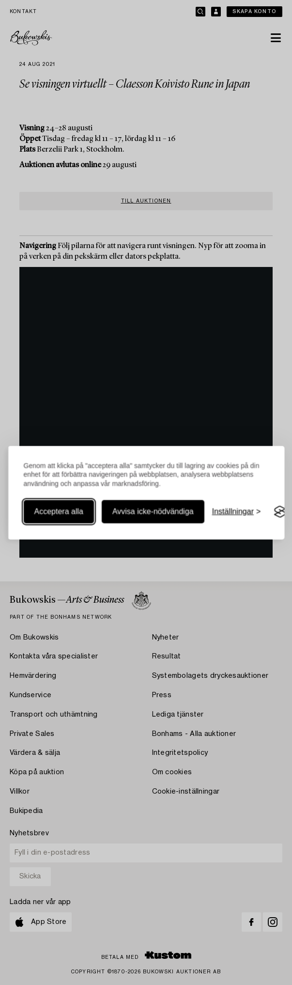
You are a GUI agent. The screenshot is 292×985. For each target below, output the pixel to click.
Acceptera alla (58, 512)
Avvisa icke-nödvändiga (152, 512)
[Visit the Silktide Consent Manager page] (280, 512)
